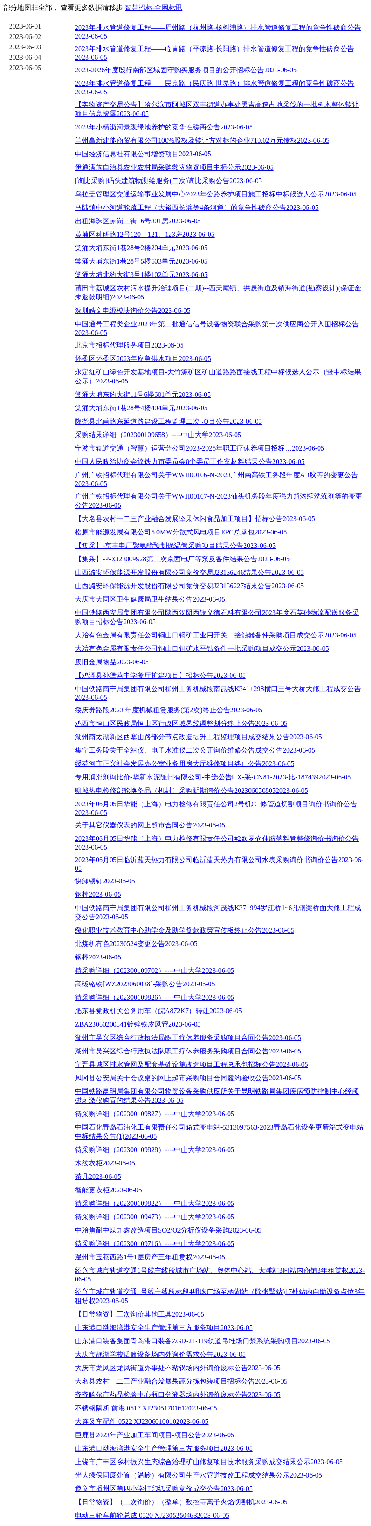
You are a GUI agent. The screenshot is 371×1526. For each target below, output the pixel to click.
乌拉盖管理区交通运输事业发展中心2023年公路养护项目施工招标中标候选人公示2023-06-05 (216, 194)
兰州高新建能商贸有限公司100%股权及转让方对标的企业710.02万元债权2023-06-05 (202, 140)
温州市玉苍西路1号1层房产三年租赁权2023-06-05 (150, 1257)
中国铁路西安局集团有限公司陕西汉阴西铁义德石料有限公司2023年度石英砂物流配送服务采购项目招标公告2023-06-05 (217, 617)
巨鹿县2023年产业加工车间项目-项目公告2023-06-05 (154, 1435)
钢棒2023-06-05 (98, 894)
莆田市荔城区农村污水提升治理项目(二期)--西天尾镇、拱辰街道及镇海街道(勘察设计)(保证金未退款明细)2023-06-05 (218, 292)
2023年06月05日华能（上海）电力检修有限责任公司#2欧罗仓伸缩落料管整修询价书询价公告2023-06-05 (217, 843)
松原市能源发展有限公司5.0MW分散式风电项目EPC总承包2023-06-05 (181, 532)
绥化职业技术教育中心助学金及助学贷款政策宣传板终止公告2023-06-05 (184, 930)
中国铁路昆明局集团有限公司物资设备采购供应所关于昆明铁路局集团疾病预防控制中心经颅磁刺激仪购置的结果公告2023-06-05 (217, 1096)
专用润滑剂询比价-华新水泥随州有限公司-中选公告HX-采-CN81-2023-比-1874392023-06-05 (213, 777)
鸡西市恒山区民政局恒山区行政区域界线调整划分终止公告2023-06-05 (181, 723)
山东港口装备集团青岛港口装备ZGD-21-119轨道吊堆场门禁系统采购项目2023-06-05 (202, 1341)
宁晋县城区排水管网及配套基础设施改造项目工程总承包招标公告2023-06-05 (191, 1064)
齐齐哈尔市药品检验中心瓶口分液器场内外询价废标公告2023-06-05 (178, 1394)
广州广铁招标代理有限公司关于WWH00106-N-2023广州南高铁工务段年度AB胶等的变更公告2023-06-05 (216, 479)
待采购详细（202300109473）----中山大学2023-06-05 (154, 1216)
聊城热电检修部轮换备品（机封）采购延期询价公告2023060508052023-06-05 (191, 790)
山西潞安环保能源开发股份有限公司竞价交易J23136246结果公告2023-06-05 (189, 572)
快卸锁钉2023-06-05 (105, 881)
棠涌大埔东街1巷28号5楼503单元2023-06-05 (141, 261)
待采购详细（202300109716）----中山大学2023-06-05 (154, 1243)
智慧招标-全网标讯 (153, 7)
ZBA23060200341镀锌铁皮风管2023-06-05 (138, 1024)
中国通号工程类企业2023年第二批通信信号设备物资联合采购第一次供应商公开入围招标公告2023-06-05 (217, 328)
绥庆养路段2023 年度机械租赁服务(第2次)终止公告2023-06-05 (168, 710)
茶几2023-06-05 (98, 1176)
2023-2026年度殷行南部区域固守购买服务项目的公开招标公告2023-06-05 (186, 70)
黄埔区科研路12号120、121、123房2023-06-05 (145, 234)
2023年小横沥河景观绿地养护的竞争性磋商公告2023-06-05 (164, 127)
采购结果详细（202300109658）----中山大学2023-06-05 (158, 434)
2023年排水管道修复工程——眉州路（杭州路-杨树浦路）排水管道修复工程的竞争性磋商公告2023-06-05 (218, 32)
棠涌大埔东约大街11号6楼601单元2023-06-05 (143, 394)
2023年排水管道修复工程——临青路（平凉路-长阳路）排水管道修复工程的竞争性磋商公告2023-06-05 (214, 53)
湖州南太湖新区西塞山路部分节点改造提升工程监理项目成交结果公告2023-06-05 (198, 736)
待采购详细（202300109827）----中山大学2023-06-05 (154, 1113)
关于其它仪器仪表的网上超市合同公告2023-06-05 (150, 825)
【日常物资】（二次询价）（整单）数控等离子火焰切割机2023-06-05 (181, 1502)
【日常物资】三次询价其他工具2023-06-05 (139, 1314)
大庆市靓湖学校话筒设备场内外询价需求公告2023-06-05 (160, 1354)
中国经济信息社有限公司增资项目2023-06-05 (143, 154)
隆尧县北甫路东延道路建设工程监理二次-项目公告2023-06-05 (168, 421)
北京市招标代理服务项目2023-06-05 (129, 345)
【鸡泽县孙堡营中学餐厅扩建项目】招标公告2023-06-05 (160, 675)
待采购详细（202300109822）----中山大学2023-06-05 (154, 1203)
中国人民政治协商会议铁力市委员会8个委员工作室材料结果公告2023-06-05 (190, 461)
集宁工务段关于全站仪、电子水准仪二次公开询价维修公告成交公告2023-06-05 (195, 750)
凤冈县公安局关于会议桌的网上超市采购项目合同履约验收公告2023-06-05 (188, 1078)
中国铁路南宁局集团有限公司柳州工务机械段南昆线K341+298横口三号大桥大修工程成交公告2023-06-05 (218, 693)
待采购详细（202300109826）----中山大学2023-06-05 (154, 997)
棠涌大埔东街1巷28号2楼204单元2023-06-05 (141, 247)
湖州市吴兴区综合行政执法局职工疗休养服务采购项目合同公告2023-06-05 (188, 1037)
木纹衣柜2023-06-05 (105, 1163)
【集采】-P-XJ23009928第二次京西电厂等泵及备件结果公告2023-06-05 (182, 559)
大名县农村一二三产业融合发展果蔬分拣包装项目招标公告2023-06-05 (181, 1381)
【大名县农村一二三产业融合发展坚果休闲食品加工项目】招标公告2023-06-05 (195, 518)
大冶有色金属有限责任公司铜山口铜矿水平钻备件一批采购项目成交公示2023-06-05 (202, 648)
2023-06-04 (25, 57)
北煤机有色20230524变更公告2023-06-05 (136, 943)
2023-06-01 (25, 26)
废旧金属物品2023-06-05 (112, 662)
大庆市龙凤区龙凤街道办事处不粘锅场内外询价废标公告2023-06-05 (178, 1367)
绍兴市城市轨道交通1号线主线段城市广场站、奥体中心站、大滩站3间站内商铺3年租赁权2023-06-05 (220, 1275)
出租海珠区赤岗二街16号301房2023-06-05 (138, 221)
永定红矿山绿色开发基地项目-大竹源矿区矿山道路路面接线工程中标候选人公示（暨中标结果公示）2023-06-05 (218, 376)
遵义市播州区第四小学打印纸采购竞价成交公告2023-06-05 (164, 1488)
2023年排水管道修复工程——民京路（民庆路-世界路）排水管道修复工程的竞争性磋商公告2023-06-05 (214, 88)
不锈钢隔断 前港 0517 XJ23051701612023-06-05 (146, 1408)
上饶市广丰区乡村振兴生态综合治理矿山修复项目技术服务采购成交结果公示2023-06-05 (209, 1461)
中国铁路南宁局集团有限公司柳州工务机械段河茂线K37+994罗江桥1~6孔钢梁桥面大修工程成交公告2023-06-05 (218, 912)
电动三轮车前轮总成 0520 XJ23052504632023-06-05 (152, 1515)
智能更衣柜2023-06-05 (108, 1190)
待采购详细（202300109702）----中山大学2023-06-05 (154, 970)
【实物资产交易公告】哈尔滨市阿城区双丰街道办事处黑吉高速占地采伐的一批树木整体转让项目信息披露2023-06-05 (217, 109)
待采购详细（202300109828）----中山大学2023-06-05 (154, 1149)
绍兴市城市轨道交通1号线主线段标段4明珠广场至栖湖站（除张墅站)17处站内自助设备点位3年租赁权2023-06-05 (220, 1296)
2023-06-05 (25, 67)
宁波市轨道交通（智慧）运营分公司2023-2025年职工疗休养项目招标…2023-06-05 (199, 448)
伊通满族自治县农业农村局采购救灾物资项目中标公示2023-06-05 (174, 167)
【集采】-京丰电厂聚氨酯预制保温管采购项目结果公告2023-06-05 (175, 545)
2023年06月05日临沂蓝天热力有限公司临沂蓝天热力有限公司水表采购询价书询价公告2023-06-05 (219, 864)
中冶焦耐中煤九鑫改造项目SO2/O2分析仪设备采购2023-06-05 (168, 1230)
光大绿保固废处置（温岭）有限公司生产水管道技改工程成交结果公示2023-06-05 (198, 1475)
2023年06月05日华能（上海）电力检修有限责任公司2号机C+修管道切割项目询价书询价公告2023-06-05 (216, 808)
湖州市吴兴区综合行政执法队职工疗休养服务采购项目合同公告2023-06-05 (188, 1051)
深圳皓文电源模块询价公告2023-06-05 (132, 310)
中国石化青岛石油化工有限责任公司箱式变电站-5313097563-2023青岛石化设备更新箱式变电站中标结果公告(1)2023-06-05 (219, 1132)
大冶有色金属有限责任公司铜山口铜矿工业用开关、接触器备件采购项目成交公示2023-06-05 (216, 635)
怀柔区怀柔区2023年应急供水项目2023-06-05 (143, 358)
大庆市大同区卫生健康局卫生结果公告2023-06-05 (150, 599)
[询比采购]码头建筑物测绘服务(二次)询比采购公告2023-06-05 (168, 180)
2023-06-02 (25, 36)
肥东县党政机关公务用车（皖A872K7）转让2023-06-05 (158, 1010)
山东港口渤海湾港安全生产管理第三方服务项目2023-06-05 (164, 1327)
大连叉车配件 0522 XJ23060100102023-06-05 (141, 1421)
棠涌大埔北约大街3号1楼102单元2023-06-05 (141, 274)
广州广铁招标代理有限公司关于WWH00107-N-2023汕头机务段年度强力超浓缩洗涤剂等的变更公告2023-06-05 (218, 501)
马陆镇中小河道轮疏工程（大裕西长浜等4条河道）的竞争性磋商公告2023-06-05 (197, 207)
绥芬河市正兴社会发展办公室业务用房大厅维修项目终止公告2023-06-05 (184, 763)
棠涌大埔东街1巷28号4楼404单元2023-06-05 (141, 408)
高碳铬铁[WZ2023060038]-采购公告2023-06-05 (145, 984)
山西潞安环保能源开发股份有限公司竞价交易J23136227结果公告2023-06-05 (189, 585)
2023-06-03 (25, 47)
